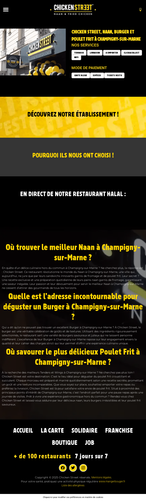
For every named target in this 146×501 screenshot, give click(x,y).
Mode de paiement (89, 68)
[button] (6, 9)
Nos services (85, 45)
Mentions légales (101, 477)
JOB (89, 442)
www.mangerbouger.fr (112, 481)
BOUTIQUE (64, 442)
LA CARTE (52, 430)
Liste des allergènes (73, 485)
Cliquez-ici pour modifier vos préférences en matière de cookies (73, 497)
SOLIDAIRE (85, 430)
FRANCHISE (119, 430)
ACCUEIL (23, 430)
